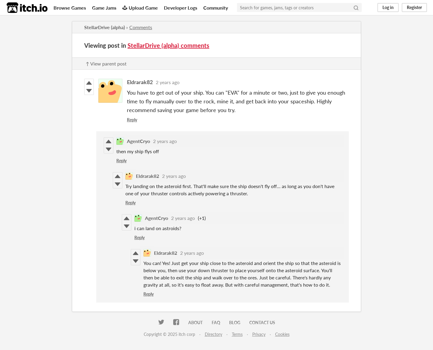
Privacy (259, 334)
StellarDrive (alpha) (104, 27)
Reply (132, 119)
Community (215, 8)
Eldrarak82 (140, 82)
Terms (237, 334)
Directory (213, 334)
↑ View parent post (106, 63)
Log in (388, 7)
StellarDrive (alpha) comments (168, 45)
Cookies (282, 334)
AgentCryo (138, 141)
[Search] (356, 7)
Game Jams (104, 8)
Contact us (262, 322)
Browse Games (70, 8)
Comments (140, 27)
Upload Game (140, 8)
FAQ (216, 322)
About (195, 322)
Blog (234, 322)
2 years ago (168, 82)
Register (414, 7)
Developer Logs (180, 8)
